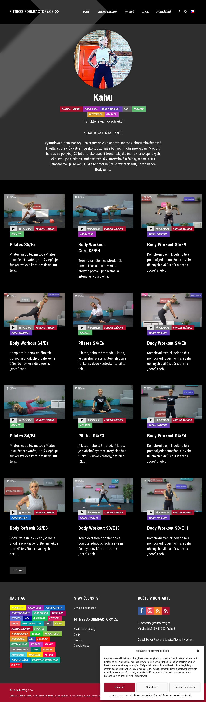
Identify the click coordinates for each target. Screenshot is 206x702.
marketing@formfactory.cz (156, 622)
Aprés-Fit (18, 607)
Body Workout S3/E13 (99, 528)
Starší (17, 570)
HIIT (127, 108)
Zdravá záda (20, 659)
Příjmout (120, 687)
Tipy (36, 649)
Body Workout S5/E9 (166, 244)
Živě (130, 12)
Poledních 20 (20, 633)
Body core (92, 108)
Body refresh (20, 517)
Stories (43, 638)
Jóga (59, 623)
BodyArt (58, 612)
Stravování (20, 643)
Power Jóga (53, 633)
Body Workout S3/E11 (167, 528)
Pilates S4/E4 (22, 435)
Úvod (84, 12)
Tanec (49, 643)
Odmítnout (152, 687)
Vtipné (49, 654)
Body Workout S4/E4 (166, 435)
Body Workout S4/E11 (30, 343)
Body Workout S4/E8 (166, 343)
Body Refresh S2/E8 (29, 528)
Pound (36, 633)
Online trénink (106, 12)
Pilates (139, 108)
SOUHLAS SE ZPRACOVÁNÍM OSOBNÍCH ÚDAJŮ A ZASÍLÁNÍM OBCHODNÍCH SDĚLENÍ (150, 695)
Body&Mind (41, 612)
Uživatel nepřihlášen (85, 607)
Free (15, 623)
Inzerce (78, 639)
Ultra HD (35, 654)
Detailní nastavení (185, 687)
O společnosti (81, 645)
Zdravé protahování (46, 659)
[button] (198, 651)
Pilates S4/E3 (91, 435)
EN (27, 618)
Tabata (112, 114)
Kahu (103, 97)
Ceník (144, 12)
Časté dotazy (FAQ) (84, 628)
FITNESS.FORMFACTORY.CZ (32, 11)
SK (31, 638)
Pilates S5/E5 (22, 244)
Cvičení (17, 618)
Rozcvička (96, 114)
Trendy (48, 649)
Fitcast (40, 618)
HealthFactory (32, 623)
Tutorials (19, 654)
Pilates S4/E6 (91, 343)
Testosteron (20, 649)
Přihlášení (163, 12)
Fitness (55, 618)
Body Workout (111, 108)
